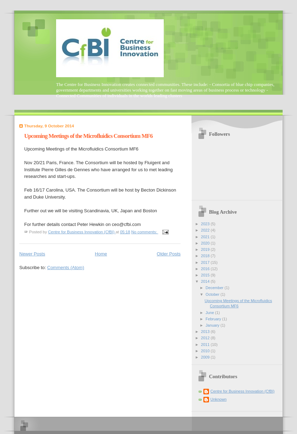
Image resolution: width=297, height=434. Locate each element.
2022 (206, 230)
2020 (206, 243)
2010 (206, 351)
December (214, 288)
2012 (206, 338)
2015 (206, 275)
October (212, 294)
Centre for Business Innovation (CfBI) (242, 391)
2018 (206, 256)
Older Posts (169, 253)
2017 (206, 262)
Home (101, 253)
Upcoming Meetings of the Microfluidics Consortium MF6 (88, 136)
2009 (206, 357)
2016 (206, 269)
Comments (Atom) (65, 267)
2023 (206, 224)
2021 (206, 237)
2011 (206, 344)
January (212, 325)
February (213, 319)
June (210, 313)
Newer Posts (32, 253)
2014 (206, 281)
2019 (206, 249)
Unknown (218, 399)
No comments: (144, 232)
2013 (206, 331)
